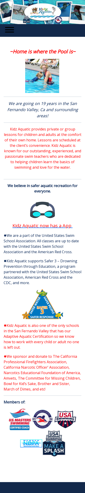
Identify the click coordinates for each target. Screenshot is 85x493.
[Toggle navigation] (9, 30)
